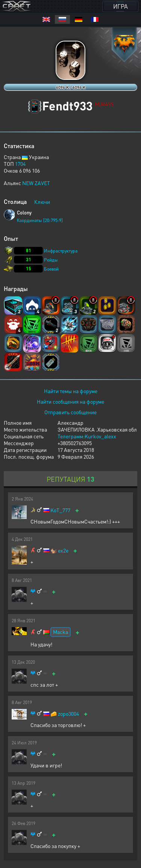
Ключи (42, 201)
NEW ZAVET (36, 182)
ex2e (63, 550)
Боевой (51, 269)
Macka (60, 631)
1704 (20, 163)
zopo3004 (68, 713)
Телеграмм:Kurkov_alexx (87, 436)
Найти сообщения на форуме (70, 401)
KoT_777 (60, 510)
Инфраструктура (60, 251)
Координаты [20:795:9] (40, 220)
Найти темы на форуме (70, 390)
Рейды (51, 260)
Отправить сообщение (70, 412)
